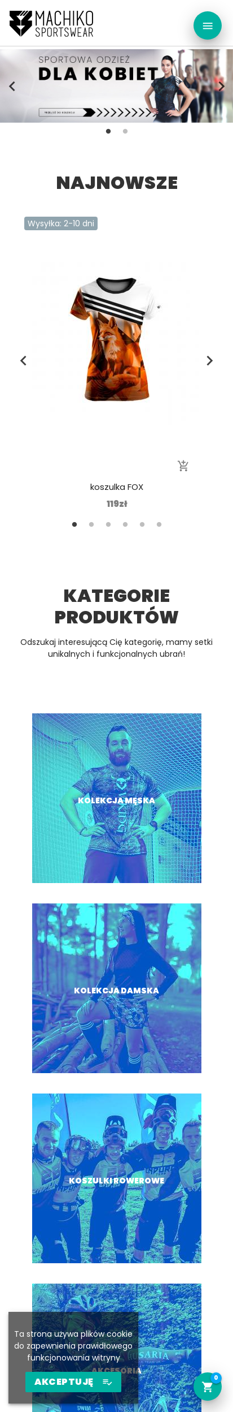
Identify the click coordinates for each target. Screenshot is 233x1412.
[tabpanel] (116, 86)
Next (221, 86)
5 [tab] (142, 524)
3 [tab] (108, 524)
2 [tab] (125, 131)
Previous (12, 86)
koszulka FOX (116, 487)
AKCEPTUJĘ (73, 1382)
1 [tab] (108, 131)
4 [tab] (125, 524)
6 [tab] (159, 524)
